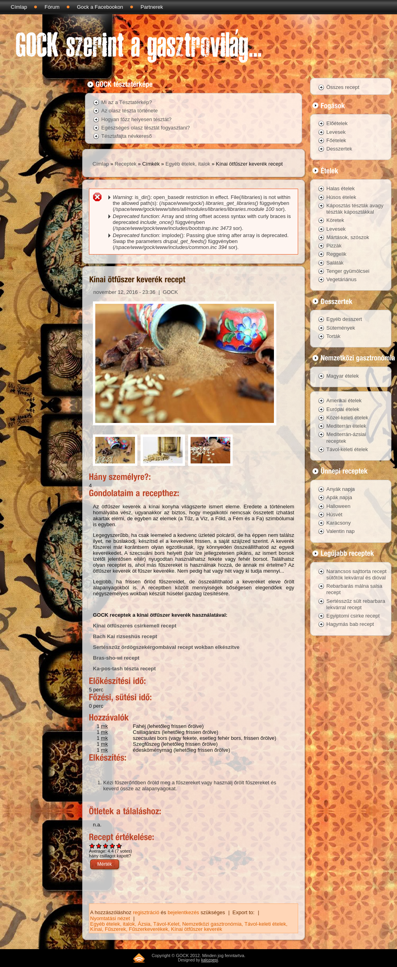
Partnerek (152, 7)
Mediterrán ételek (346, 426)
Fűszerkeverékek (148, 929)
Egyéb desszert (344, 319)
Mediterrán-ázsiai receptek (346, 437)
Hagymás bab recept (350, 624)
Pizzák (333, 246)
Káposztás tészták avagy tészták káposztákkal (355, 209)
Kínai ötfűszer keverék (196, 929)
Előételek (336, 123)
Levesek (335, 132)
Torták (333, 336)
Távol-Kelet (166, 924)
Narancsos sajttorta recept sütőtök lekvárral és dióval (356, 574)
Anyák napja (340, 489)
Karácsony (338, 523)
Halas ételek (340, 188)
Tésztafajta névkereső (126, 136)
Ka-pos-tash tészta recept (124, 669)
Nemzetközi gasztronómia (212, 924)
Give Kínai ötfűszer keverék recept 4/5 (112, 846)
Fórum (52, 7)
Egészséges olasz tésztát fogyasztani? (145, 128)
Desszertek (339, 149)
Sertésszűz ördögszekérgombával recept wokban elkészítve (166, 647)
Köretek (335, 220)
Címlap (19, 7)
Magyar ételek (342, 376)
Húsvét (334, 514)
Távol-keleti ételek (265, 924)
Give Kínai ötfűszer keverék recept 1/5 (92, 846)
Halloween (338, 506)
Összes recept (342, 87)
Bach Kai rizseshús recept (125, 636)
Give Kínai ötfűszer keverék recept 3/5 (105, 846)
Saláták (334, 263)
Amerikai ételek (344, 400)
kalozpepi (209, 960)
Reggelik (336, 254)
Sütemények (340, 328)
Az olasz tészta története (129, 111)
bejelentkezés (183, 912)
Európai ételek (342, 409)
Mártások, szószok (347, 237)
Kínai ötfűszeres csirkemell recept (134, 626)
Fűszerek (115, 929)
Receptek (126, 164)
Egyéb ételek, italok (188, 164)
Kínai (96, 929)
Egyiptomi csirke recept (353, 616)
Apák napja (339, 497)
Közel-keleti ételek (347, 418)
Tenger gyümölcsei (347, 271)
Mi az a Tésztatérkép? (126, 102)
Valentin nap (340, 531)
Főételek (336, 140)
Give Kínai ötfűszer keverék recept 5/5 (119, 846)
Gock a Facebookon (100, 7)
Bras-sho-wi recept (116, 658)
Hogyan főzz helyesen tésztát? (136, 119)
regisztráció (146, 912)
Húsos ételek (341, 197)
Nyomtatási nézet (110, 918)
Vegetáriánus (341, 279)
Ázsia (144, 924)
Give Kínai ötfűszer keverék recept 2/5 (99, 846)
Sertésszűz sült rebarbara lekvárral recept (355, 604)
